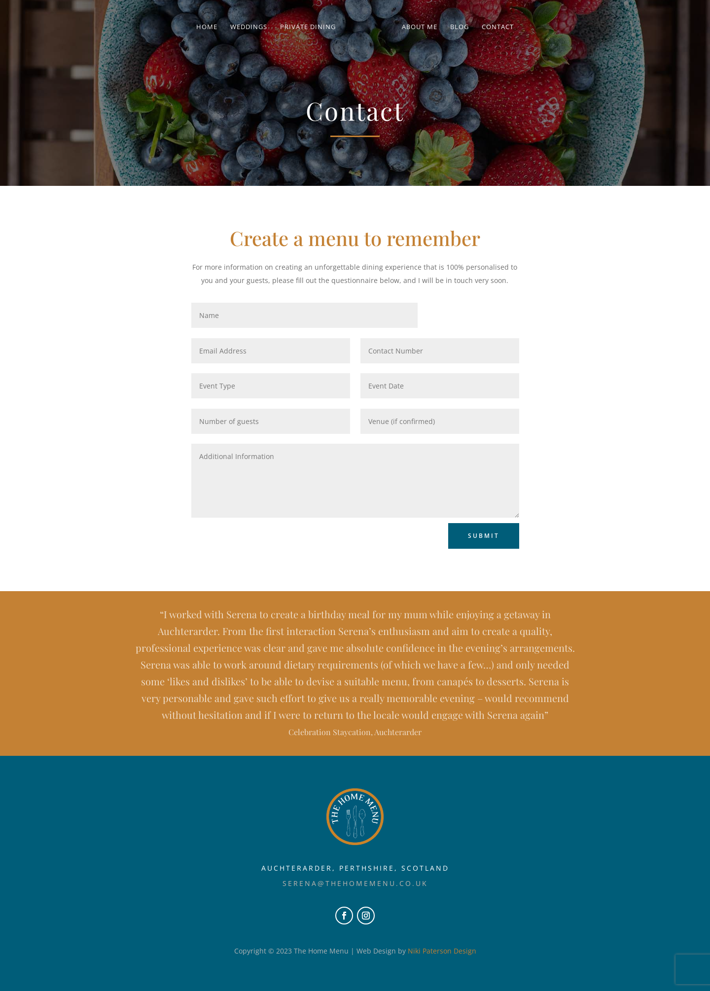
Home (210, 27)
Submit (483, 535)
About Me (416, 27)
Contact (494, 27)
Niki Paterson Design (442, 951)
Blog (456, 27)
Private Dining (311, 27)
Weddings (252, 27)
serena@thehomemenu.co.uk (355, 883)
